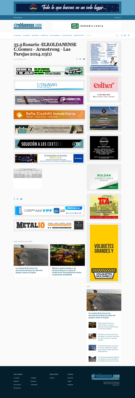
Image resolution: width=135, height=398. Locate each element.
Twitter (69, 381)
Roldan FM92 (18, 17)
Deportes (35, 35)
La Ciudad (17, 35)
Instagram (70, 384)
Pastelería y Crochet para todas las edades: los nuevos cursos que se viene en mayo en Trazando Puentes (108, 337)
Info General (55, 35)
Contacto (117, 17)
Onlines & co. (116, 385)
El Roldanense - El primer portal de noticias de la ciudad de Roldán (28, 26)
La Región (26, 35)
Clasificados (67, 35)
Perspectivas (79, 35)
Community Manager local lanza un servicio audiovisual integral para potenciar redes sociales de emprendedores (108, 348)
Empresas (44, 35)
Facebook (70, 378)
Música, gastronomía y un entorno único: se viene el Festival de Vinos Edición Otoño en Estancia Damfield (108, 326)
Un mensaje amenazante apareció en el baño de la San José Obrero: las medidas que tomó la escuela (108, 359)
